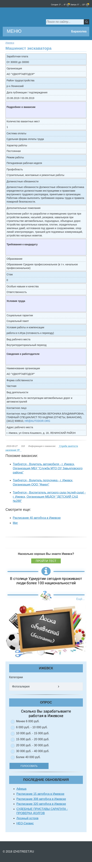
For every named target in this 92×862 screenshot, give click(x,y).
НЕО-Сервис (25, 823)
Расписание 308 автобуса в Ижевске (41, 798)
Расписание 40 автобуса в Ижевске (37, 517)
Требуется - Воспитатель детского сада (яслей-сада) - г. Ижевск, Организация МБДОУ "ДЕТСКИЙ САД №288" (49, 496)
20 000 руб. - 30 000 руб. (32, 745)
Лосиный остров (27, 818)
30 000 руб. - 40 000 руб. (32, 751)
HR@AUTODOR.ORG (37, 420)
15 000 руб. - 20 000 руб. (32, 739)
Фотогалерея (21, 686)
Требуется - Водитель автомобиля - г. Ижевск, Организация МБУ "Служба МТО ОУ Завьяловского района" (48, 468)
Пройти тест (46, 560)
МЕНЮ (14, 31)
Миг (15, 522)
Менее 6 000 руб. (27, 721)
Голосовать (33, 765)
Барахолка (79, 31)
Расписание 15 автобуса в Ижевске (40, 793)
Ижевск (9, 42)
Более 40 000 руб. (28, 757)
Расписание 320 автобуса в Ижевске (41, 803)
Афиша (21, 788)
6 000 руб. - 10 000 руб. (32, 727)
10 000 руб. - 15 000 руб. (32, 733)
